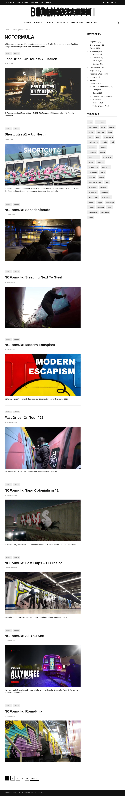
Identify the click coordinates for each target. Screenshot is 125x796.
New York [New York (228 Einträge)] (106, 167)
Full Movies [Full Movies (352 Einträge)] (93, 142)
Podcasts (62, 23)
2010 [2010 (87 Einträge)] (103, 127)
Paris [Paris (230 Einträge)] (103, 172)
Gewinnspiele (95, 67)
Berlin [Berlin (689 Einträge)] (91, 132)
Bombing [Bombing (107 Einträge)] (100, 132)
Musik (94, 100)
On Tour (95, 61)
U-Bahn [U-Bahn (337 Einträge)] (100, 207)
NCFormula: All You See (24, 636)
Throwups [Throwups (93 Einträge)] (110, 202)
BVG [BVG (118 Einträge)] (90, 137)
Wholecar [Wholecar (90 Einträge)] (105, 212)
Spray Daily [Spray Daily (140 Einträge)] (93, 197)
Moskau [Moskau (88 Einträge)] (100, 162)
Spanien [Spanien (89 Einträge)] (104, 192)
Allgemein (93, 42)
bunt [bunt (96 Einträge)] (110, 132)
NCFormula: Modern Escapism (30, 345)
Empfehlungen (95, 45)
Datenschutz (46, 2)
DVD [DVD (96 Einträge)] (98, 137)
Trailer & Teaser (98, 106)
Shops (27, 23)
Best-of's (95, 54)
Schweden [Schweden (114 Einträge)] (93, 192)
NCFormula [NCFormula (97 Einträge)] (93, 167)
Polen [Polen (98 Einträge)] (101, 177)
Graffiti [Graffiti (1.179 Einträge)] (104, 142)
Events (38, 23)
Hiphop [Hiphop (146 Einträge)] (103, 147)
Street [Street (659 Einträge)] (91, 202)
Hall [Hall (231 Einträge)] (112, 142)
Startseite (10, 2)
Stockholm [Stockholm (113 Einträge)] (106, 197)
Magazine (91, 23)
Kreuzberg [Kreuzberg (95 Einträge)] (107, 157)
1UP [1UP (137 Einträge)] (90, 122)
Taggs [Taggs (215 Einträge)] (99, 202)
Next (35, 778)
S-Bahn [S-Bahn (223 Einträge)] (103, 187)
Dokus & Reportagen (100, 86)
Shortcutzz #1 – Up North (25, 134)
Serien (8, 53)
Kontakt (34, 2)
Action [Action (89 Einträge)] (111, 127)
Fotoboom (77, 23)
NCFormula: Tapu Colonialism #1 (32, 490)
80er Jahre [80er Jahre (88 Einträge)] (100, 122)
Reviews (93, 80)
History (95, 93)
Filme (94, 90)
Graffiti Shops (22, 2)
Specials (95, 64)
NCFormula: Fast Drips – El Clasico (34, 563)
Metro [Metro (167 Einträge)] (91, 162)
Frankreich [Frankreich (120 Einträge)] (108, 137)
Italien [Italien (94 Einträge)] (102, 152)
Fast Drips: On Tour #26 (24, 417)
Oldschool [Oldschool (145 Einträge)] (93, 172)
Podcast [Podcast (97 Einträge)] (92, 177)
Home (7, 30)
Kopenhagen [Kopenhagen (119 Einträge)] (94, 157)
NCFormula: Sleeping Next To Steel (33, 277)
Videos (50, 23)
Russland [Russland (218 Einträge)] (92, 187)
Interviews (96, 58)
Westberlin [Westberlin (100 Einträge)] (93, 212)
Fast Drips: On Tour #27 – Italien (31, 59)
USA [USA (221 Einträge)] (109, 207)
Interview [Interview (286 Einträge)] (92, 152)
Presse (92, 77)
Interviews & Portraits (100, 96)
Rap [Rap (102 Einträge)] (107, 182)
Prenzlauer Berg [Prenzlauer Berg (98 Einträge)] (95, 182)
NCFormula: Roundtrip (23, 711)
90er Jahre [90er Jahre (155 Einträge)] (93, 127)
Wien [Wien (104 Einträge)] (91, 217)
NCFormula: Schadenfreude (27, 210)
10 (27, 778)
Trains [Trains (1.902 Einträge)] (91, 207)
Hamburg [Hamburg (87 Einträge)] (92, 147)
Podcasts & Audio (96, 74)
